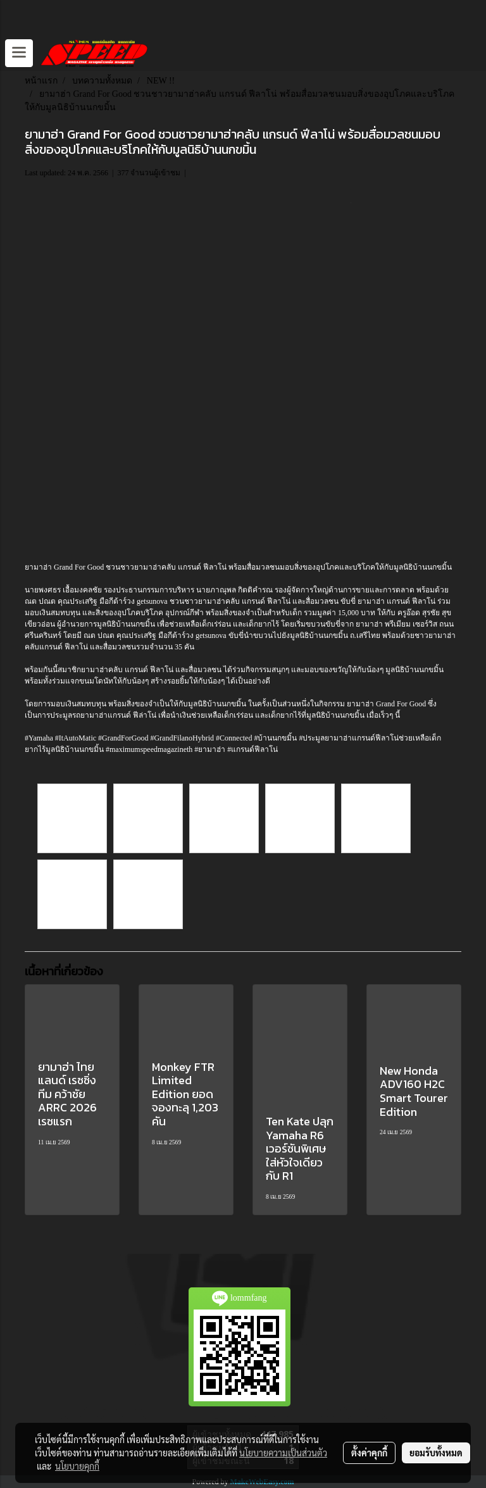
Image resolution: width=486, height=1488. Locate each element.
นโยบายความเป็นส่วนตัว (283, 1452)
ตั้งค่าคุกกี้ (369, 1452)
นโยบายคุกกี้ (77, 1466)
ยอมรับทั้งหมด (436, 1452)
